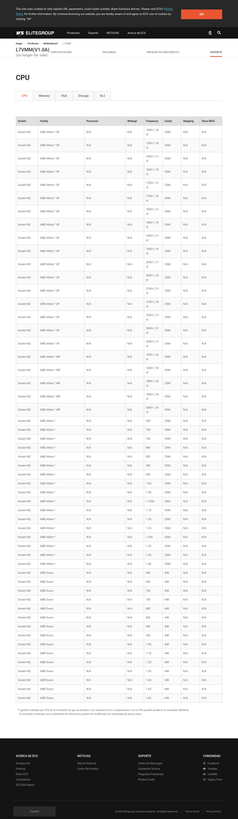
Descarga (109, 47)
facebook (211, 758)
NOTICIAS (113, 28)
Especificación (61, 47)
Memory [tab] (44, 91)
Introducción (23, 758)
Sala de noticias (86, 758)
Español (34, 806)
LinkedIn (210, 769)
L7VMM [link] (67, 38)
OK (207, 11)
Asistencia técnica (149, 763)
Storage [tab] (83, 91)
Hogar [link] (19, 38)
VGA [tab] (64, 91)
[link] (33, 38)
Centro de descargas (150, 758)
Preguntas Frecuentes (163, 47)
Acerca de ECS (137, 28)
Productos (73, 28)
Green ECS (22, 769)
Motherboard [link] (51, 38)
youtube (210, 763)
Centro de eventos (88, 763)
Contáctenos (23, 774)
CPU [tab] (24, 91)
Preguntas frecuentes (150, 769)
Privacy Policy (172, 9)
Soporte (93, 28)
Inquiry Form (212, 774)
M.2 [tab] (102, 91)
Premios (20, 763)
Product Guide (146, 774)
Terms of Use (191, 806)
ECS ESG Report (25, 779)
